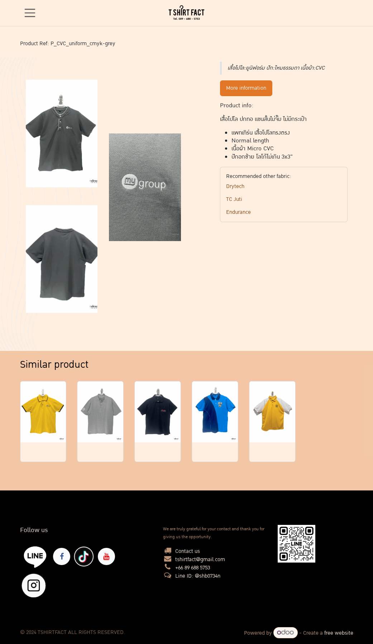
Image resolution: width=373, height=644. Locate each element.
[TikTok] (84, 556)
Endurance (238, 212)
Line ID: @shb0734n (197, 576)
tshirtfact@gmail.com (200, 559)
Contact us (187, 551)
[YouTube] (106, 556)
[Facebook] (61, 556)
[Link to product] (43, 412)
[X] (33, 585)
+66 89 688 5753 (192, 568)
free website (338, 633)
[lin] (35, 556)
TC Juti (234, 199)
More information (246, 88)
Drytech (235, 186)
